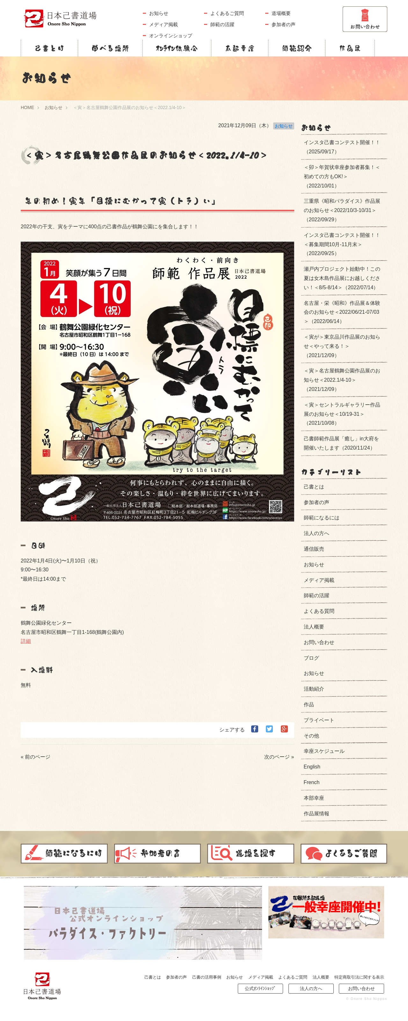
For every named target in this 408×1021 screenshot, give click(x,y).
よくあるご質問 (227, 13)
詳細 (26, 641)
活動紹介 (314, 689)
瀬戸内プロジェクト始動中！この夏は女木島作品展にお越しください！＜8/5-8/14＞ (342, 278)
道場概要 (281, 13)
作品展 (350, 48)
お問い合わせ (319, 642)
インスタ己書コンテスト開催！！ (342, 147)
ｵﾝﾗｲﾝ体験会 (177, 48)
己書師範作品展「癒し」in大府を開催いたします (341, 443)
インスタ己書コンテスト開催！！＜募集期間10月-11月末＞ (342, 244)
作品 (309, 704)
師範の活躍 (222, 24)
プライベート (319, 720)
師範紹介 (296, 48)
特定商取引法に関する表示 (359, 977)
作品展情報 (316, 813)
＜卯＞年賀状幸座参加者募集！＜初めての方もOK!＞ (342, 176)
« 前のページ (35, 757)
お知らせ (158, 13)
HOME (27, 107)
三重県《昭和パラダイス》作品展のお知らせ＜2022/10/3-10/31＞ (342, 210)
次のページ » (279, 757)
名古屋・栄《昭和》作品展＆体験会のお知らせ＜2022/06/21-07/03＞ (342, 312)
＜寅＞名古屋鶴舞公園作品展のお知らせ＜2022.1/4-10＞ (342, 380)
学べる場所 (110, 48)
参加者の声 (283, 24)
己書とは (49, 48)
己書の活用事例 (206, 977)
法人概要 (314, 626)
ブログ (311, 658)
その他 (311, 735)
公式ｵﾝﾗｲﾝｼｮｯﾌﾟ (260, 988)
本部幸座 (239, 48)
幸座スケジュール (324, 751)
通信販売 (314, 549)
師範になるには (321, 517)
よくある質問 (319, 611)
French (312, 782)
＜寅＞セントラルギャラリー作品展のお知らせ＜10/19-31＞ (342, 414)
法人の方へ (316, 533)
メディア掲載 (163, 24)
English (312, 766)
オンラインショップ (170, 35)
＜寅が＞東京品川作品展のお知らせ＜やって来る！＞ (342, 346)
